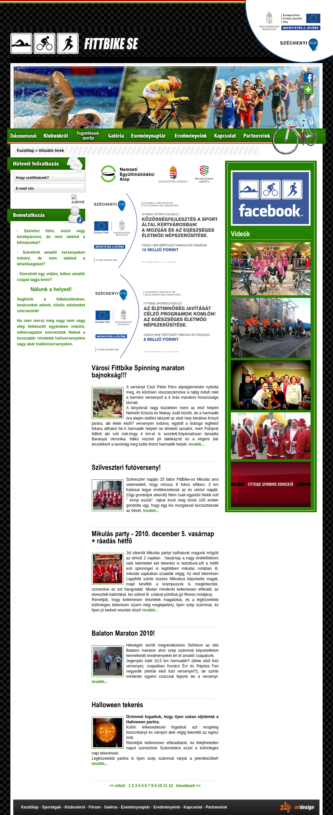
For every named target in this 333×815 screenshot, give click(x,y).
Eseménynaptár (135, 807)
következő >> (187, 785)
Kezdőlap (25, 150)
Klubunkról (74, 807)
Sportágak (51, 807)
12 (171, 785)
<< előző (118, 785)
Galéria (110, 807)
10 (160, 785)
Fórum (94, 807)
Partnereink (216, 807)
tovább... (196, 444)
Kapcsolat (193, 807)
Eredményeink (166, 807)
